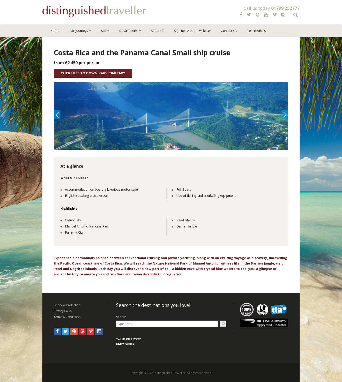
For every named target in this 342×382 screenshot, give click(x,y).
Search (121, 317)
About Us (157, 30)
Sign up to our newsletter (192, 30)
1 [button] (168, 147)
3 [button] (174, 147)
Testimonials (256, 30)
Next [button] (285, 114)
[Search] (223, 324)
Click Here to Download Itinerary (93, 73)
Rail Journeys (80, 30)
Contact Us (229, 30)
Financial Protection (67, 305)
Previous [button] (57, 114)
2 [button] (171, 147)
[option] (171, 116)
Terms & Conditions (67, 317)
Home (54, 30)
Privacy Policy (63, 311)
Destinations (130, 30)
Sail (105, 30)
